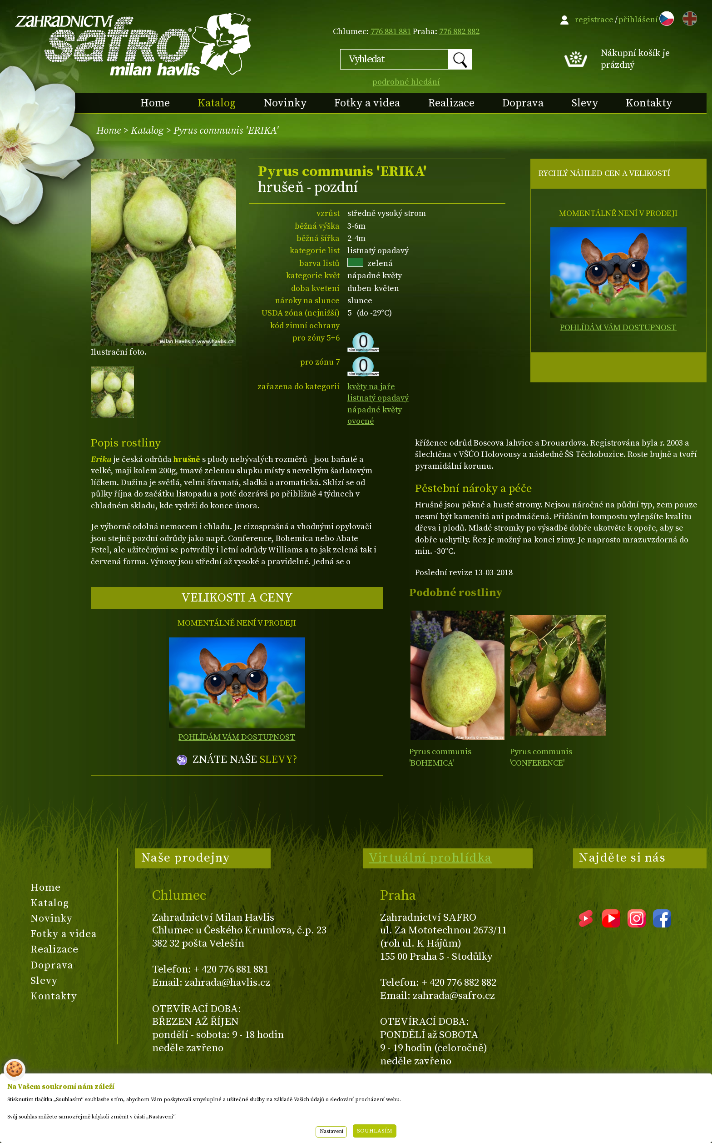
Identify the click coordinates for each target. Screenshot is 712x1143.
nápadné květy (374, 410)
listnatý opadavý (378, 398)
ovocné (360, 421)
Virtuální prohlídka (430, 858)
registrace (594, 20)
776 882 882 (459, 31)
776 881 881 (391, 31)
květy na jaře (371, 386)
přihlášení (638, 20)
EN (687, 17)
